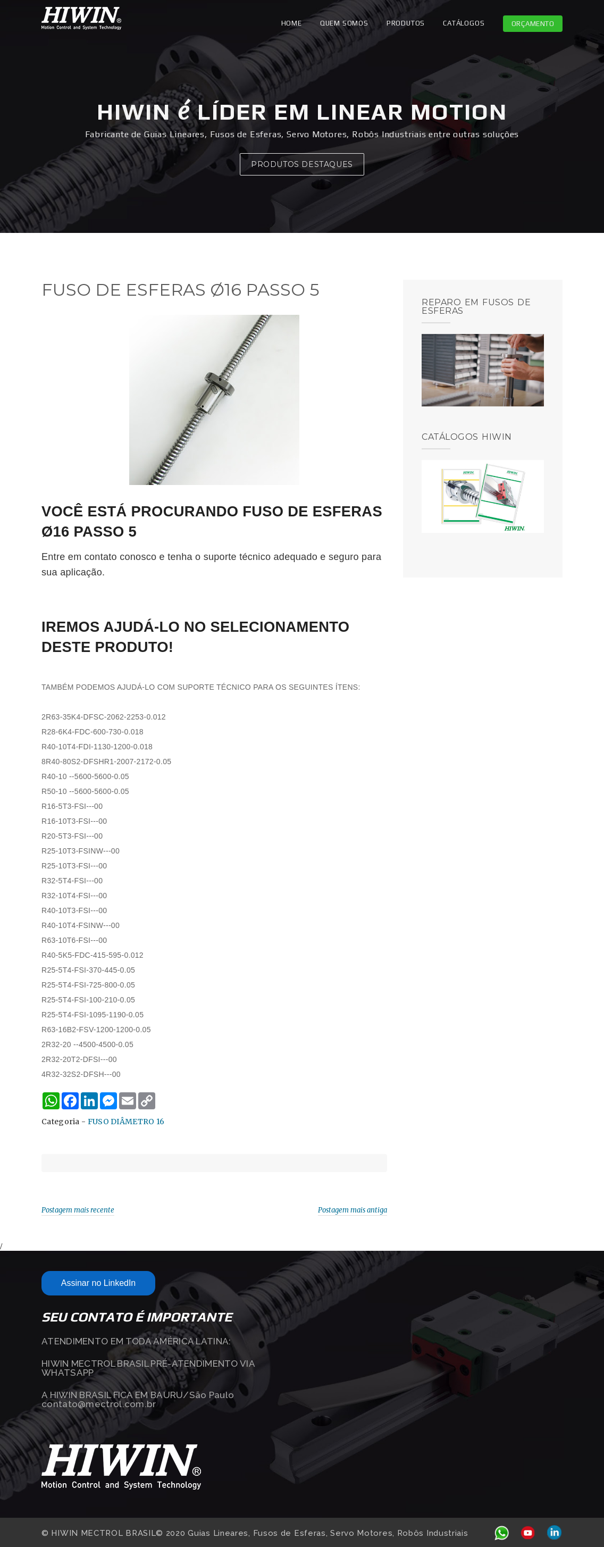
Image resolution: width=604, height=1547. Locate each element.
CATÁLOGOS (463, 23)
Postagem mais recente (77, 1210)
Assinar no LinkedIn (98, 1282)
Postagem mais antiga (352, 1210)
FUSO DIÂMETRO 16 (126, 1121)
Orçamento (533, 24)
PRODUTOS (406, 23)
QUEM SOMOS (344, 23)
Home (291, 23)
